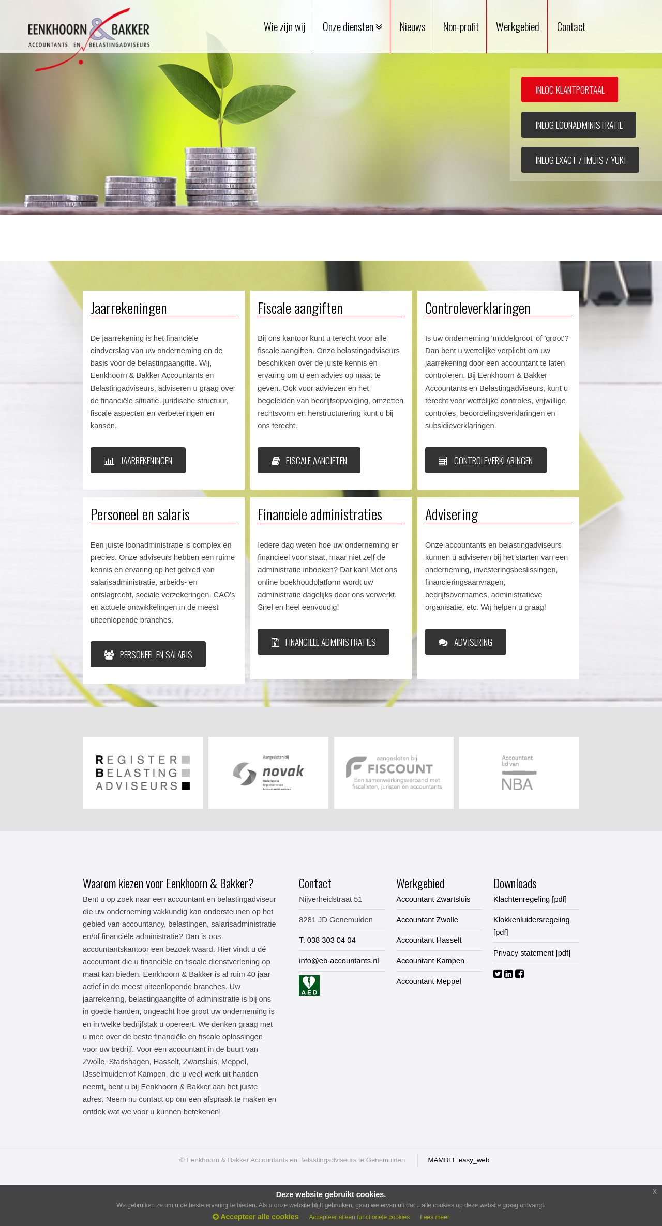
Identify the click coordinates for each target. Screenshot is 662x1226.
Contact (571, 26)
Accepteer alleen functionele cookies (359, 1217)
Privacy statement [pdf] (531, 953)
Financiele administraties (324, 641)
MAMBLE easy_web (459, 1160)
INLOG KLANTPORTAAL (570, 89)
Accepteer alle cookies (255, 1217)
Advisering (465, 641)
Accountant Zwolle (427, 920)
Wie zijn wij (285, 26)
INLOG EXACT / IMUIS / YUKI (580, 160)
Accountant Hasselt (428, 940)
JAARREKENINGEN (138, 460)
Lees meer (434, 1217)
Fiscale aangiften (309, 460)
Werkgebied (517, 26)
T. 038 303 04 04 (327, 940)
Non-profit (461, 26)
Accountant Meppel (428, 981)
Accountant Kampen (430, 961)
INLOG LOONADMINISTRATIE (579, 124)
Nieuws (413, 26)
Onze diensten (352, 26)
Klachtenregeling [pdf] (530, 899)
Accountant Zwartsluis (433, 899)
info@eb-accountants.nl (339, 961)
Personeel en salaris (148, 654)
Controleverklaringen (486, 460)
